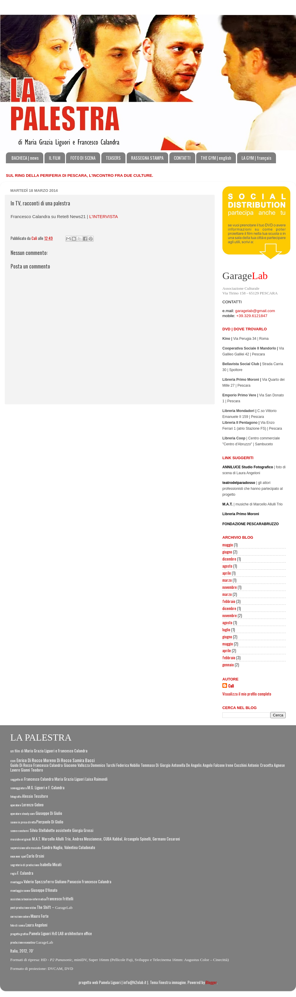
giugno (227, 552)
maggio (227, 545)
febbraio (228, 601)
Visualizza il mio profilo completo (246, 694)
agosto (227, 566)
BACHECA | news (25, 157)
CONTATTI (182, 157)
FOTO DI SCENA (82, 157)
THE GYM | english (216, 157)
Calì (231, 686)
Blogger (211, 982)
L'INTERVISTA (103, 216)
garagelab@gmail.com (255, 311)
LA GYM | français (256, 157)
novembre (229, 587)
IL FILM (54, 157)
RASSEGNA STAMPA (147, 157)
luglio (226, 629)
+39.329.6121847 (251, 316)
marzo (227, 580)
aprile (226, 573)
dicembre (229, 559)
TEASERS (113, 157)
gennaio (228, 665)
